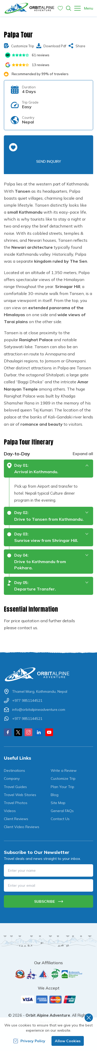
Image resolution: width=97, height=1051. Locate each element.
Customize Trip (63, 778)
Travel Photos (15, 802)
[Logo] (48, 674)
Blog (54, 794)
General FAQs (62, 810)
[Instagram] (28, 732)
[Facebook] (8, 732)
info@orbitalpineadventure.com (38, 709)
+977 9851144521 (27, 700)
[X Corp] (18, 732)
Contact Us (60, 818)
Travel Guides (15, 786)
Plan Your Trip (62, 786)
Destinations (14, 770)
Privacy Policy (29, 1041)
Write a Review (64, 770)
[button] (13, 147)
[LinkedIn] (39, 732)
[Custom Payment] (48, 999)
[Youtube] (49, 732)
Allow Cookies (67, 1041)
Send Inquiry (48, 161)
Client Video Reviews (21, 826)
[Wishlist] (60, 8)
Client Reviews (16, 818)
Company (12, 778)
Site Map (58, 802)
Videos (10, 810)
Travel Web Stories (20, 794)
